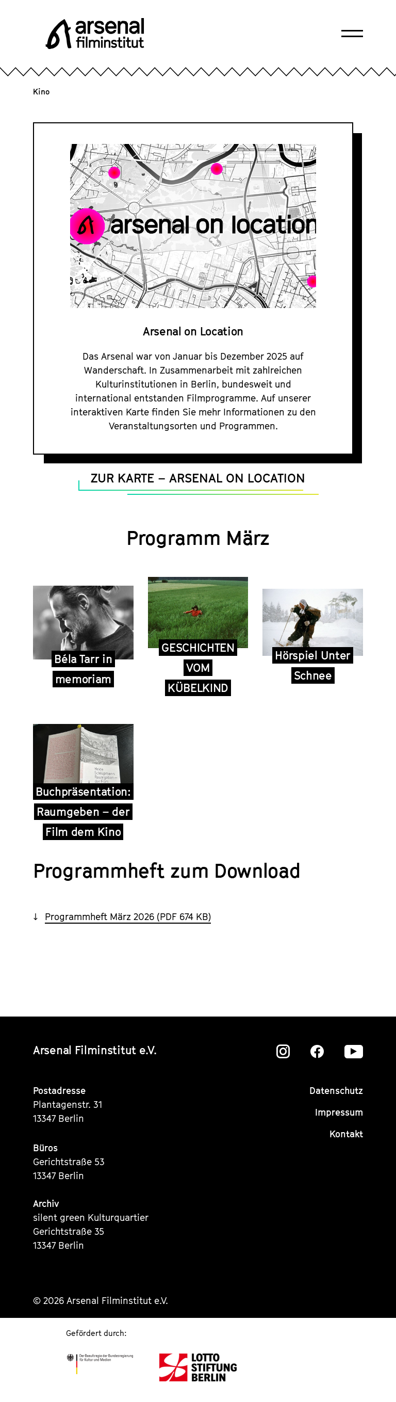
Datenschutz (336, 1090)
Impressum (339, 1112)
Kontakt (346, 1134)
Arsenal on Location (193, 331)
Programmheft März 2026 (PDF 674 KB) (128, 916)
